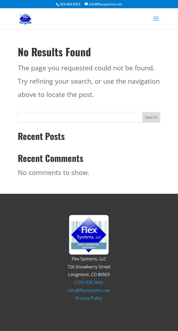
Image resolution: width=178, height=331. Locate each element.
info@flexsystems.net (89, 290)
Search (151, 117)
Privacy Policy (88, 298)
